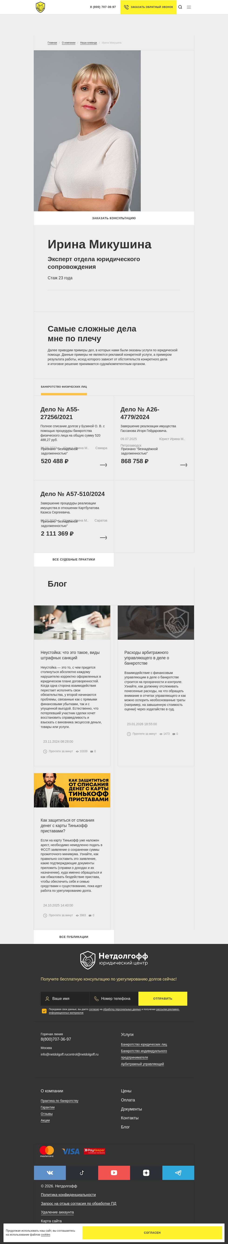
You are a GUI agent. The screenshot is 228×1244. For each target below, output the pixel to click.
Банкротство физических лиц (64, 386)
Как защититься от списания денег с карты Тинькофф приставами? (67, 829)
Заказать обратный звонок (148, 7)
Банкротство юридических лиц (144, 1048)
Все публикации (73, 940)
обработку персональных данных (122, 1012)
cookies (45, 1234)
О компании (52, 1094)
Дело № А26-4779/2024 (140, 413)
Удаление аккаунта (57, 1216)
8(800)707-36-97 (56, 1042)
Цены (126, 1094)
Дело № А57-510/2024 (73, 495)
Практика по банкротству (59, 1104)
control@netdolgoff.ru (82, 1058)
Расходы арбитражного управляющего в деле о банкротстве (147, 660)
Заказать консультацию (114, 218)
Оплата (128, 1103)
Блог (125, 1130)
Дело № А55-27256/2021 (60, 413)
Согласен (152, 1232)
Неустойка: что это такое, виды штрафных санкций (70, 658)
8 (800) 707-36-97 (103, 7)
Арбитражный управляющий (142, 1068)
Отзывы (47, 1117)
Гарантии (48, 1111)
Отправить (162, 1002)
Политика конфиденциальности (68, 1198)
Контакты (130, 1121)
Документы (131, 1112)
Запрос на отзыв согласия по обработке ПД (78, 1207)
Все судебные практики (74, 562)
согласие (94, 1012)
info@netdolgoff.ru (54, 1058)
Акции (45, 1124)
